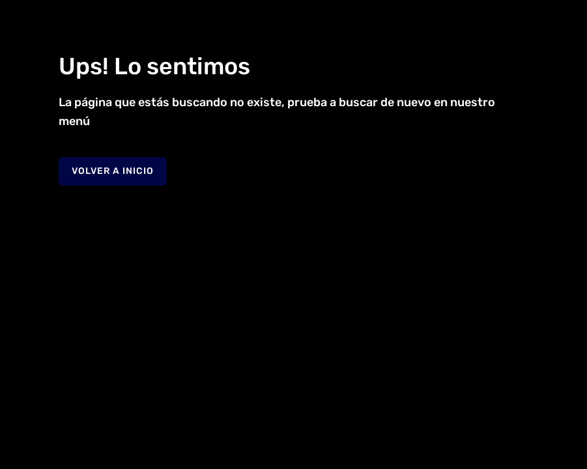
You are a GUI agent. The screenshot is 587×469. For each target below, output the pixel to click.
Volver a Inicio (113, 171)
